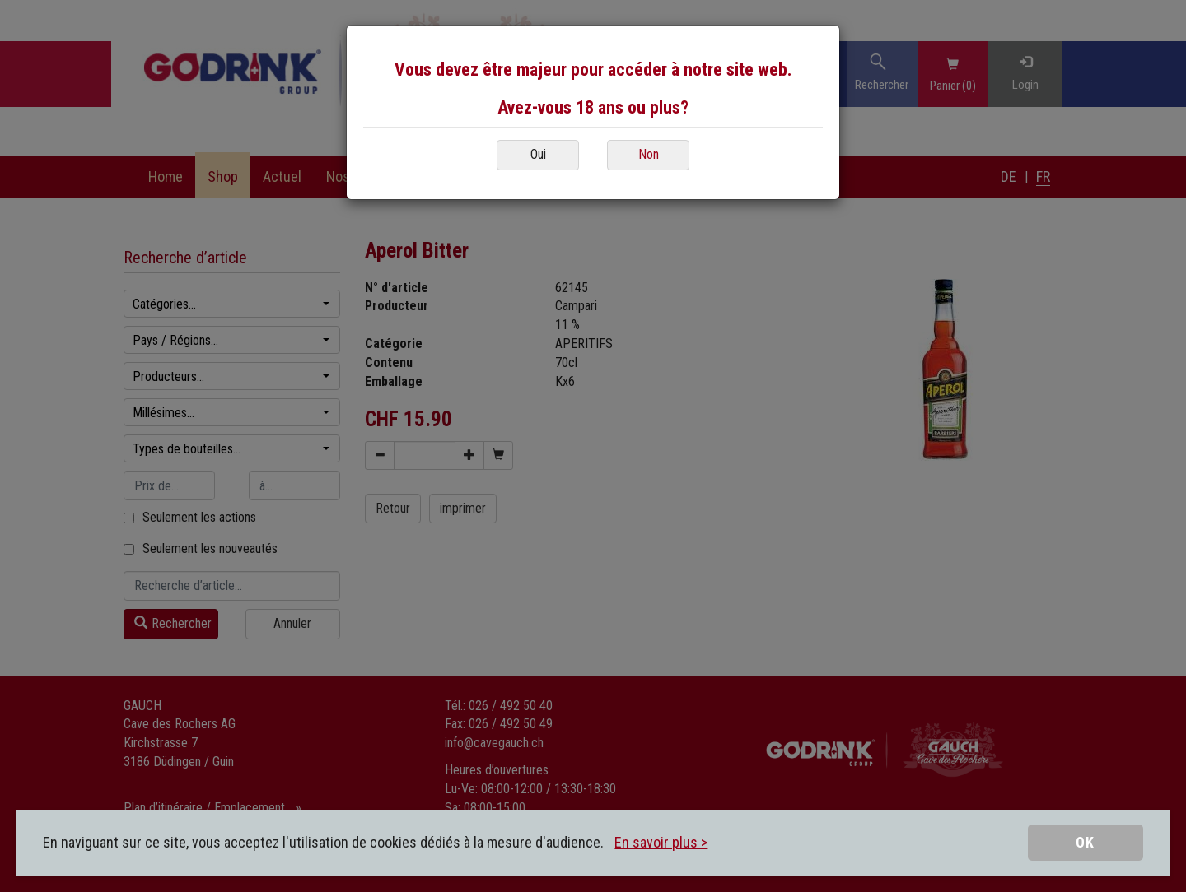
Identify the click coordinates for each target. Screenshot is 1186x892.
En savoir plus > (660, 842)
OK (1085, 842)
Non (648, 154)
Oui (538, 154)
